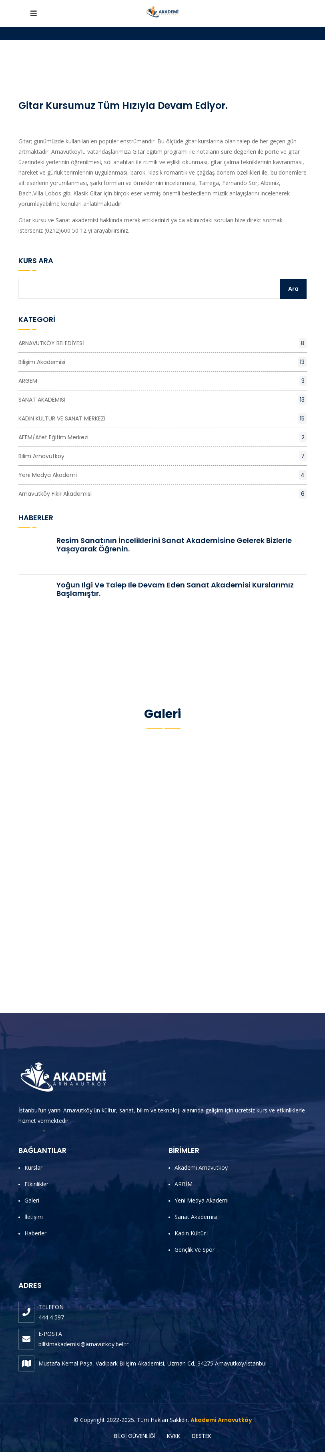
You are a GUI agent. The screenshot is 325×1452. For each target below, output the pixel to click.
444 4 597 (51, 1317)
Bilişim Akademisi (162, 362)
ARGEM (162, 381)
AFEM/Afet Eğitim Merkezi (162, 437)
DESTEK (201, 1436)
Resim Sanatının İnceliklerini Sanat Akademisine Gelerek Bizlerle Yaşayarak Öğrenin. (174, 544)
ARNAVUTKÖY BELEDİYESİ (162, 343)
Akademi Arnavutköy (221, 1420)
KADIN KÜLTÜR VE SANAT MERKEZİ (162, 418)
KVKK (173, 1436)
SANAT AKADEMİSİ (162, 399)
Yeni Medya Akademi (162, 475)
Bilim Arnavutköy (162, 456)
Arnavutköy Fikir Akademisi (162, 494)
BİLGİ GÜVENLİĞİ (134, 1436)
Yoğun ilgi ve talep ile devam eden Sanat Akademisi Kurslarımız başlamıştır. (175, 589)
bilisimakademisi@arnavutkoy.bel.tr (83, 1344)
